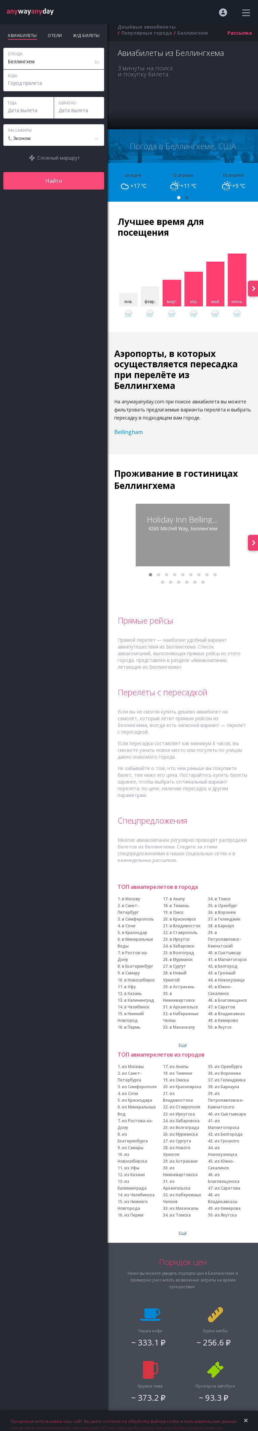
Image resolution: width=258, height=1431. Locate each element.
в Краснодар (134, 932)
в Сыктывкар (228, 953)
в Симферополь (138, 919)
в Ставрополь (184, 932)
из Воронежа (228, 1073)
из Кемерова (228, 1208)
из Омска (179, 1080)
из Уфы (131, 1168)
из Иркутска (182, 1114)
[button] (179, 197)
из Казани (134, 1174)
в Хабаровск (182, 946)
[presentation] (253, 288)
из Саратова (227, 1188)
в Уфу (130, 987)
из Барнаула (227, 1087)
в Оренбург (226, 905)
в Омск (177, 912)
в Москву (131, 899)
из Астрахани (184, 1161)
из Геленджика (230, 1080)
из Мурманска (184, 1134)
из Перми (133, 1215)
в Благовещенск (231, 1000)
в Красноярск (183, 919)
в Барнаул (224, 926)
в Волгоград (182, 953)
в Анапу (177, 899)
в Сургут (178, 966)
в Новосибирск (139, 980)
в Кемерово (226, 1020)
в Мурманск (181, 959)
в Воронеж (225, 912)
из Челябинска (139, 1195)
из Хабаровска (185, 1121)
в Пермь (132, 1027)
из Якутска (226, 1215)
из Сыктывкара (230, 1114)
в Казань (133, 993)
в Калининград (139, 1000)
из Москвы (133, 1066)
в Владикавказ (230, 1014)
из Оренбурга (228, 1066)
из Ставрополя (185, 1107)
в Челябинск (136, 1007)
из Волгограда (184, 1127)
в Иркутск (180, 939)
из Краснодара (137, 1100)
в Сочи (128, 926)
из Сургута (180, 1141)
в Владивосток (185, 926)
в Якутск (223, 1027)
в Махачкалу (182, 1027)
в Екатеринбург (137, 966)
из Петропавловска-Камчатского (226, 1100)
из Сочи (130, 1093)
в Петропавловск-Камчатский (224, 939)
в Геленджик (228, 919)
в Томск (223, 899)
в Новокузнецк (230, 980)
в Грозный (225, 973)
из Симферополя (139, 1087)
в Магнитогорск (231, 959)
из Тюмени (181, 1073)
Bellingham (128, 432)
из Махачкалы (184, 1208)
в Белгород (226, 966)
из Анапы (179, 1066)
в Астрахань (182, 987)
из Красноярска (185, 1087)
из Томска (180, 1215)
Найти (53, 181)
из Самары (132, 1148)
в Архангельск (184, 1007)
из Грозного (227, 1141)
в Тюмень (179, 905)
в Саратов (225, 1007)
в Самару (131, 973)
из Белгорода (229, 1134)
